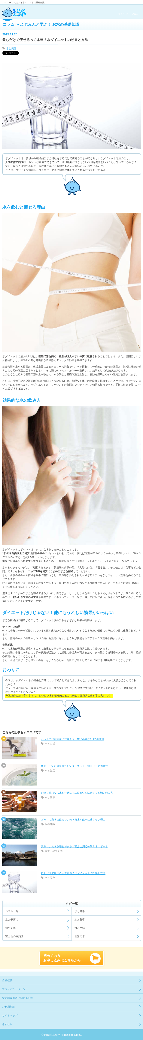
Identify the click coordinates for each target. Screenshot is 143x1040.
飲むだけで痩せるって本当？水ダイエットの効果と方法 (73, 873)
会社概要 (7, 980)
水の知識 (50, 824)
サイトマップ (10, 1015)
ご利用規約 (8, 1006)
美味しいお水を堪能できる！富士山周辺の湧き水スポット (74, 846)
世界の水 (79, 936)
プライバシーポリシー (15, 989)
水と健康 (50, 797)
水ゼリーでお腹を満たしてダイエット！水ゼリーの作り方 (74, 766)
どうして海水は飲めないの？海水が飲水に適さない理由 (73, 819)
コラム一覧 (11, 911)
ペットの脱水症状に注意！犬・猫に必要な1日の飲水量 (72, 739)
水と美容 (11, 48)
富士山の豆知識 (54, 850)
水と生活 (50, 743)
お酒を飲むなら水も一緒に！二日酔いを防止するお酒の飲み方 (77, 792)
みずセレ (7, 1024)
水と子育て (11, 919)
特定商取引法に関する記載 (17, 997)
